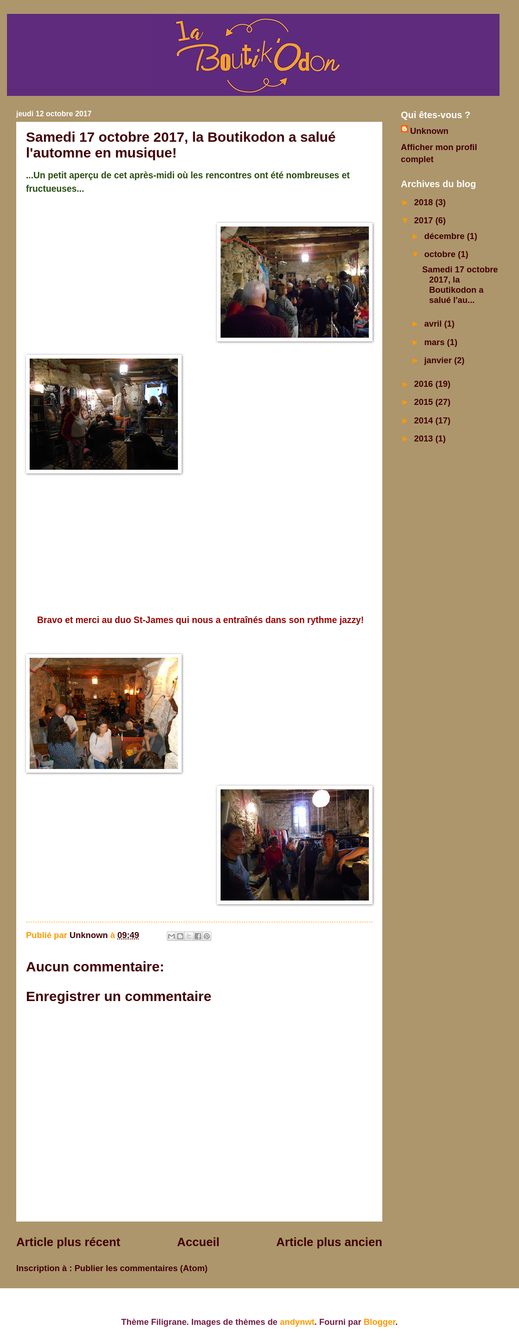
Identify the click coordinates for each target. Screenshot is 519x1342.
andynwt (297, 1322)
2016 (424, 384)
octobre (441, 254)
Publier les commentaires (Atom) (141, 1268)
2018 (424, 202)
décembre (445, 236)
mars (435, 342)
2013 (424, 438)
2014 (424, 420)
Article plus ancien (329, 1241)
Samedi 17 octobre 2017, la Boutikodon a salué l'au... (460, 285)
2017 (424, 220)
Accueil (198, 1241)
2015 (424, 402)
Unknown (429, 131)
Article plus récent (68, 1241)
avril (434, 323)
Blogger (379, 1322)
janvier (439, 360)
